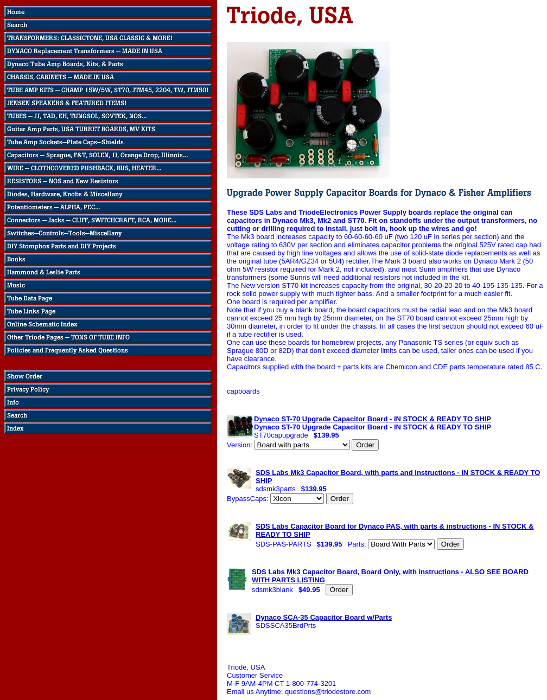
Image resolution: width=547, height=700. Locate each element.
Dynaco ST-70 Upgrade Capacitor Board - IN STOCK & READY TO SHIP (372, 419)
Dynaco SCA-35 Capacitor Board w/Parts (324, 617)
